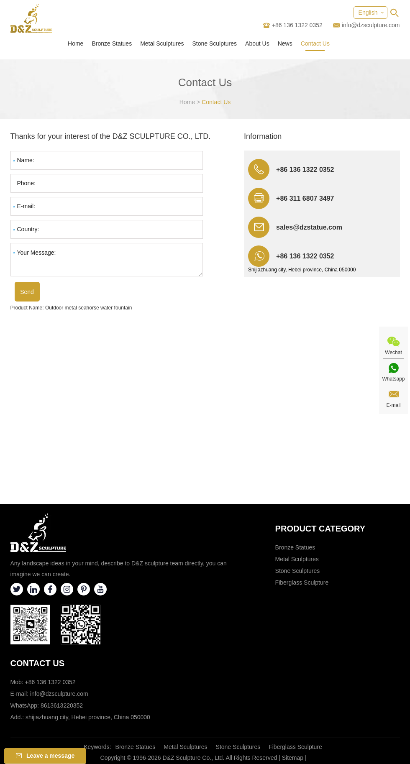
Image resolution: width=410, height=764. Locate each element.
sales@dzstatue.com (309, 227)
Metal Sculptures (162, 43)
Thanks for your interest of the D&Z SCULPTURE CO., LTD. (110, 136)
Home (75, 43)
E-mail (393, 405)
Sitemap (292, 757)
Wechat (393, 352)
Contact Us (315, 43)
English (368, 12)
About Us (257, 43)
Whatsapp (393, 379)
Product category (320, 528)
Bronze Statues (112, 43)
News (285, 43)
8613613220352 (62, 705)
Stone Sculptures (214, 43)
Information (263, 136)
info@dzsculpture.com (371, 25)
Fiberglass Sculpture (302, 582)
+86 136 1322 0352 (305, 256)
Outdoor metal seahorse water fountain (88, 308)
